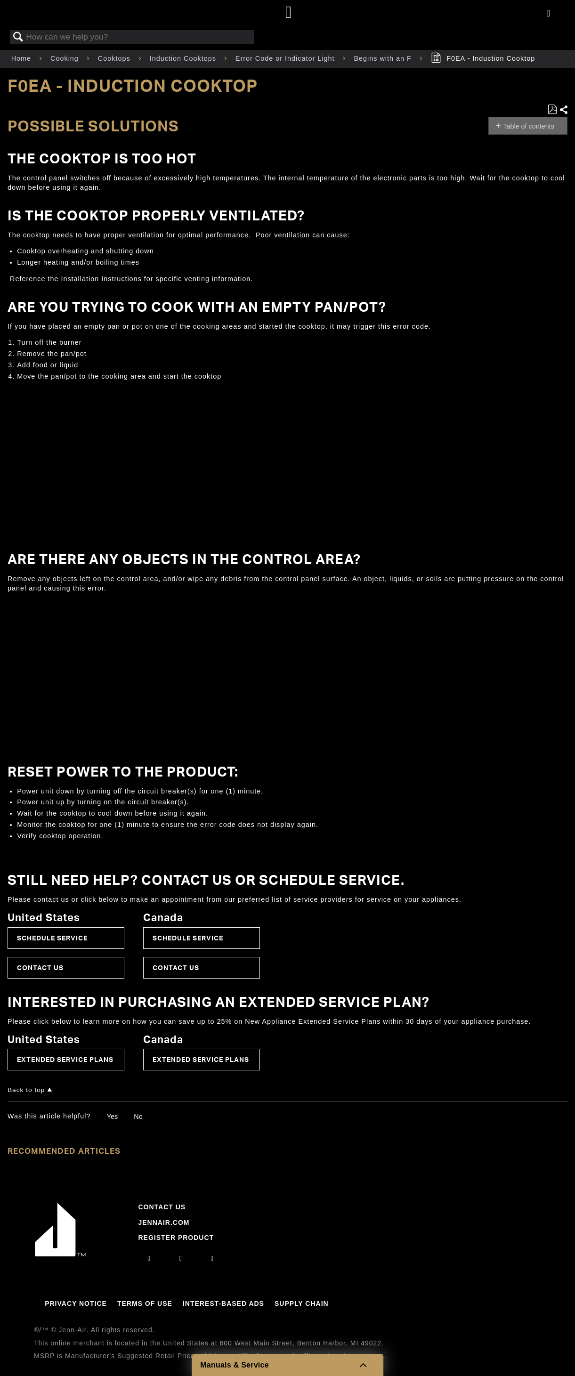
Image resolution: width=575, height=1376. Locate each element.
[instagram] (149, 1258)
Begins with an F (383, 58)
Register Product (176, 1237)
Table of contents (528, 126)
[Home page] (289, 13)
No (138, 1116)
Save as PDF (552, 109)
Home (22, 58)
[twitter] (212, 1258)
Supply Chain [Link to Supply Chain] (302, 1303)
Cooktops (115, 58)
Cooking (65, 58)
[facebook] (181, 1258)
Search (18, 37)
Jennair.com (163, 1222)
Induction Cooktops (184, 58)
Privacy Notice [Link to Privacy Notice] (76, 1303)
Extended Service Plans (65, 1059)
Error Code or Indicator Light (286, 58)
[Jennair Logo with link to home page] (60, 1254)
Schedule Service (52, 938)
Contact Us (40, 967)
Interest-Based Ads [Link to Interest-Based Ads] (223, 1303)
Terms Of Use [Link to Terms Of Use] (144, 1303)
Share (563, 110)
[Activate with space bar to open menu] (548, 13)
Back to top (26, 1089)
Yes (112, 1116)
